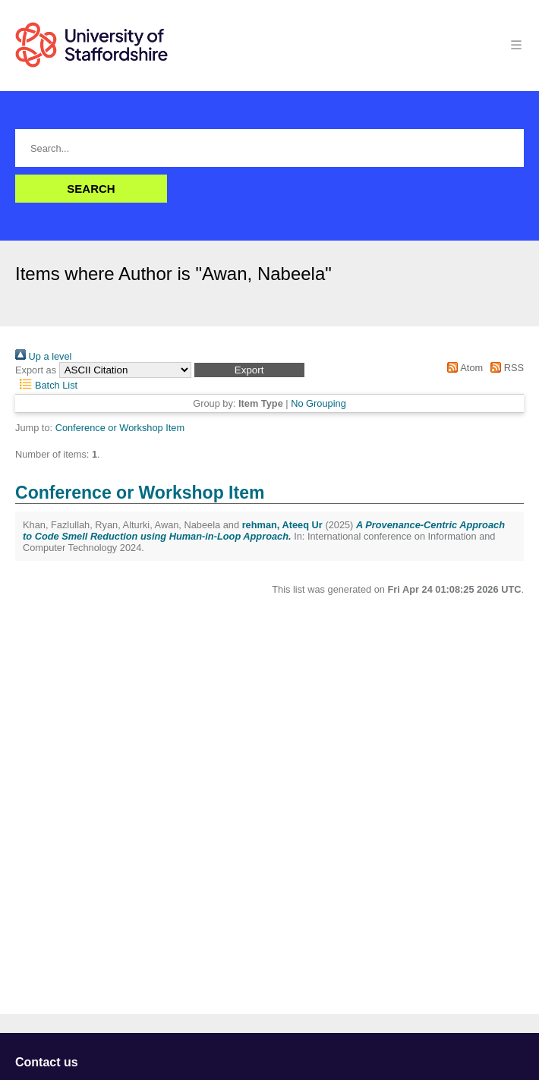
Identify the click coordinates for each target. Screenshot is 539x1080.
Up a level (43, 356)
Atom (463, 367)
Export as (35, 370)
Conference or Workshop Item (119, 427)
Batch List (46, 385)
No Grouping (318, 403)
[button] (249, 370)
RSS (505, 367)
